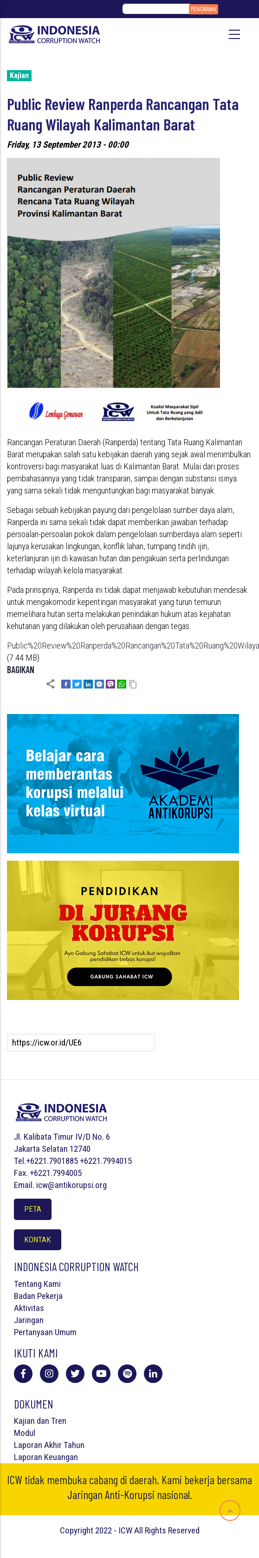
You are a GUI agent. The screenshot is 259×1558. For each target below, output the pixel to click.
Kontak (37, 1239)
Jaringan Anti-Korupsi (111, 1494)
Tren (58, 1420)
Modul (24, 1433)
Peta (32, 1209)
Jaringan (29, 1320)
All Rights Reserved (167, 1530)
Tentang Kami (37, 1284)
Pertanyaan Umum (45, 1332)
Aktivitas (29, 1308)
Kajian (19, 75)
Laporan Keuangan (46, 1457)
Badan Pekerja (38, 1296)
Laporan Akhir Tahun (49, 1445)
